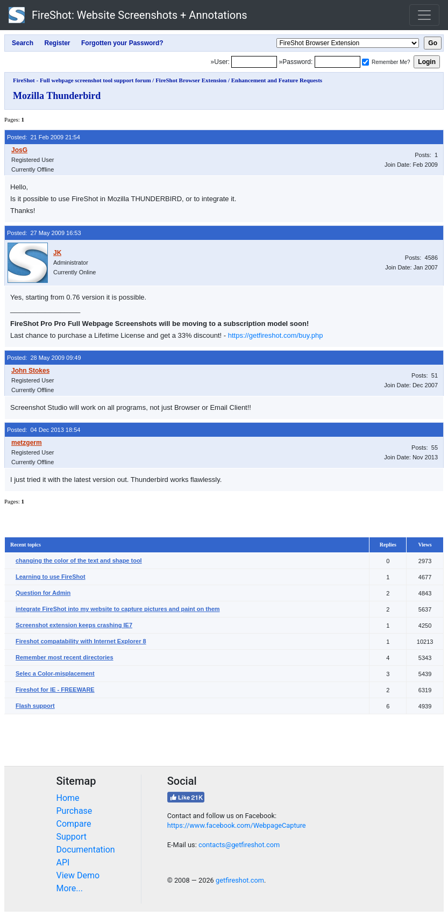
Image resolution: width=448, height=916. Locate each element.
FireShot (128, 15)
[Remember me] (365, 62)
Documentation (85, 849)
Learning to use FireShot (51, 576)
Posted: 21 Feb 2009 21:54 (43, 137)
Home (68, 798)
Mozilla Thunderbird (57, 95)
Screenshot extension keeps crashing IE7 (74, 625)
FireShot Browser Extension (190, 80)
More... (69, 888)
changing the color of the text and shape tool (79, 560)
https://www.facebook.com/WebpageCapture (236, 825)
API (63, 862)
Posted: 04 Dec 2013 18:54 (43, 430)
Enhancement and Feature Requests (276, 80)
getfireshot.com (240, 880)
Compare (73, 824)
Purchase (74, 811)
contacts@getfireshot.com (239, 845)
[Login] (254, 62)
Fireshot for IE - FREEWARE (55, 689)
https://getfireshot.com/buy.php (275, 335)
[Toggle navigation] (424, 15)
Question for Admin (43, 593)
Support (71, 837)
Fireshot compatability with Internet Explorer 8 (81, 641)
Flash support (35, 705)
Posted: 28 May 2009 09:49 (44, 357)
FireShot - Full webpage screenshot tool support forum (82, 80)
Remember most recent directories (64, 657)
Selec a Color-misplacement (55, 673)
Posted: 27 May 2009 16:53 (44, 233)
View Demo (78, 875)
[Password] (337, 62)
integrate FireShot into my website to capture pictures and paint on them (118, 609)
